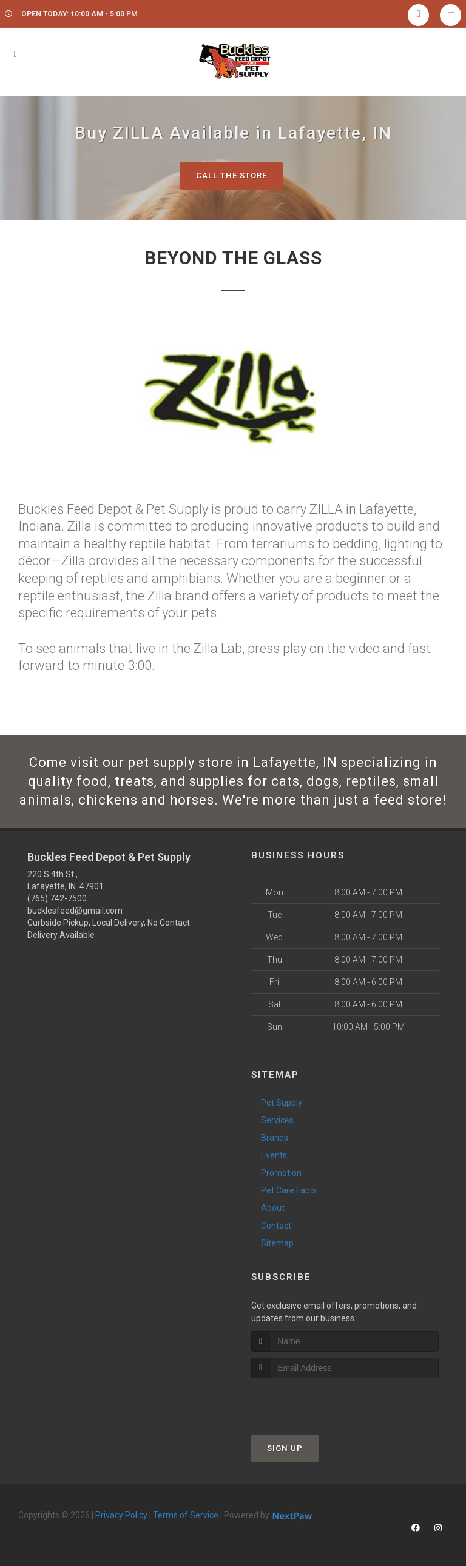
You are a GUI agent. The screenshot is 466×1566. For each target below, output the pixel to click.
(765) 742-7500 (57, 898)
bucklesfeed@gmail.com (75, 910)
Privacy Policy (121, 1515)
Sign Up (285, 1448)
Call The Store (231, 175)
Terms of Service (185, 1515)
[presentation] (315, 1401)
